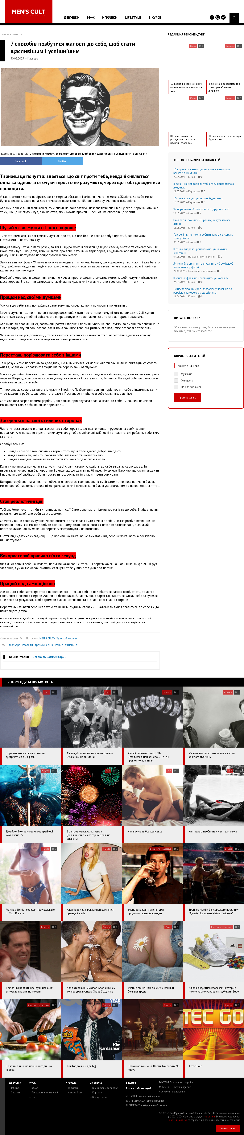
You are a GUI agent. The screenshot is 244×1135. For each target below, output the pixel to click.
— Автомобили (73, 1092)
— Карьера (96, 1092)
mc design (209, 1116)
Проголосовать (187, 397)
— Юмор (33, 1088)
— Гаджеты (71, 1088)
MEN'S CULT (175, 1087)
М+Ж (91, 17)
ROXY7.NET (176, 1082)
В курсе (155, 17)
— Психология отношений (43, 1092)
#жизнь (69, 645)
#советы (27, 645)
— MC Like (14, 1088)
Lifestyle (133, 17)
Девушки (72, 17)
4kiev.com (172, 1091)
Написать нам (228, 1128)
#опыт (59, 645)
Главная (4, 34)
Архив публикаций (138, 1088)
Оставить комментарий (49, 657)
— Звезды (14, 1092)
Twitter (60, 161)
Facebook (20, 161)
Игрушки (109, 17)
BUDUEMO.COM (146, 1105)
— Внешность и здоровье (104, 1088)
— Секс (33, 1097)
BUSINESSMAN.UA (145, 1100)
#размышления (44, 645)
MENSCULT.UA (143, 1096)
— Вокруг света (98, 1097)
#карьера (14, 645)
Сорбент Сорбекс (177, 1120)
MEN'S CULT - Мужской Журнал (58, 638)
